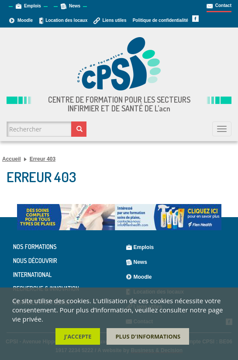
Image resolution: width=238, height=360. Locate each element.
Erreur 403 (42, 159)
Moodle (25, 20)
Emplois (32, 5)
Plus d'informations (147, 337)
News (74, 5)
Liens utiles (114, 20)
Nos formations (35, 246)
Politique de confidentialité (160, 20)
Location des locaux (66, 20)
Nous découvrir (35, 260)
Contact (223, 5)
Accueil (11, 159)
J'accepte (78, 337)
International (32, 274)
